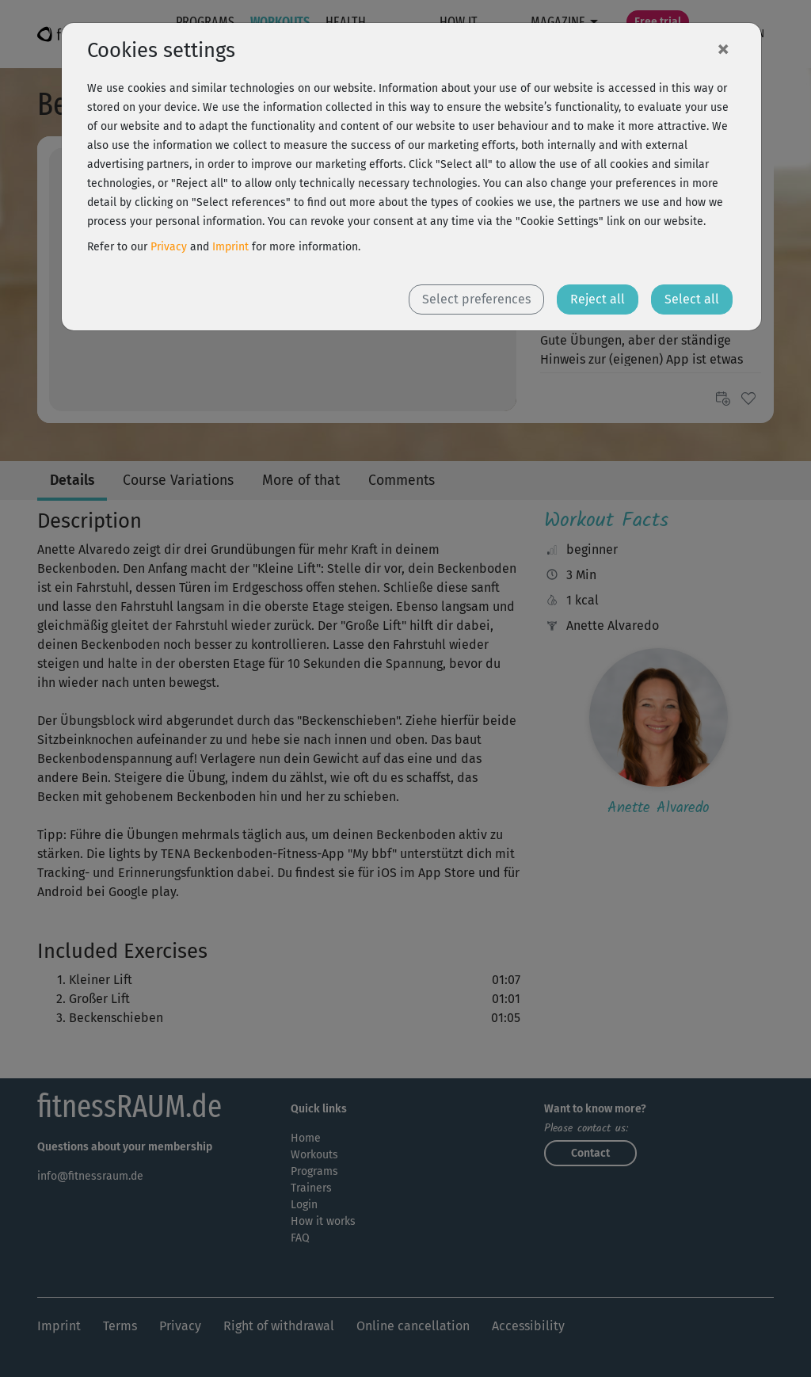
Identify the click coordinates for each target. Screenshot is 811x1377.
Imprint (230, 247)
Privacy (168, 247)
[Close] (723, 48)
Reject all (597, 299)
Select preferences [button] (476, 299)
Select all (691, 299)
